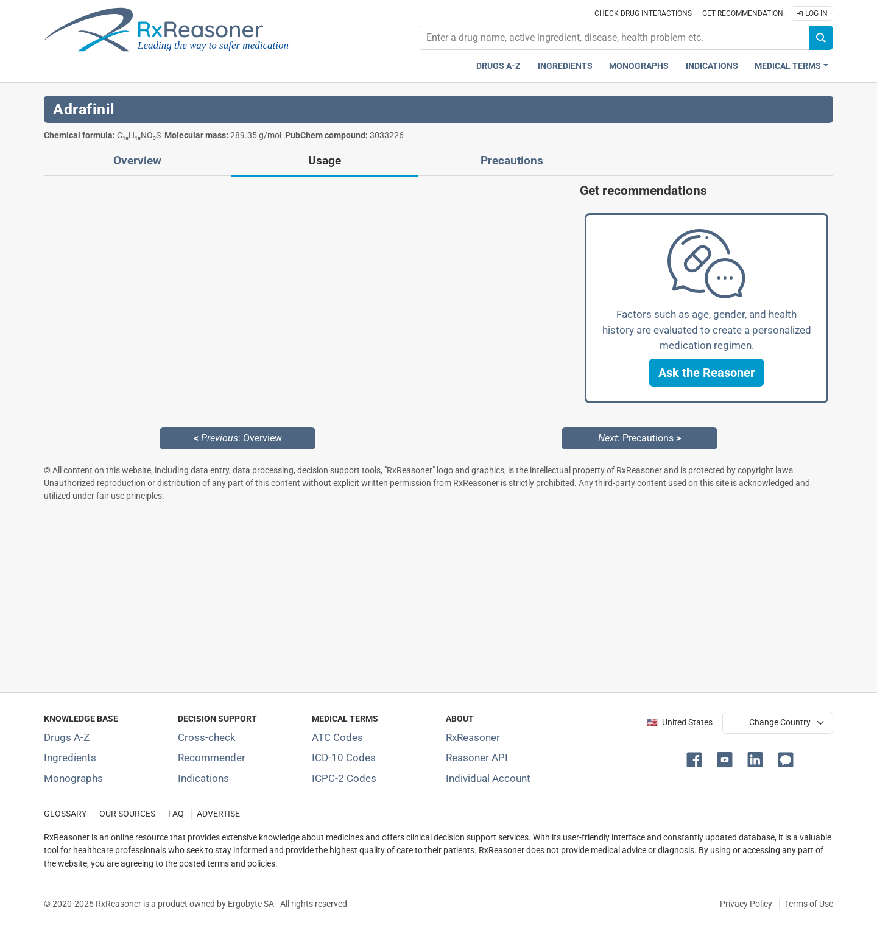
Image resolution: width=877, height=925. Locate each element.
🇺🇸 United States (680, 722)
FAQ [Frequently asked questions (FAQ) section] (176, 814)
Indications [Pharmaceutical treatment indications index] (712, 66)
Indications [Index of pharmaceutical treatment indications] (203, 778)
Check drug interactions (643, 13)
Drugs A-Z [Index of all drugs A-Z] (67, 737)
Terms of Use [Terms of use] (808, 904)
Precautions (512, 160)
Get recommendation (742, 13)
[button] (706, 373)
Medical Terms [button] (788, 66)
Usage (324, 160)
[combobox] (614, 38)
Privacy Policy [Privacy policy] (746, 904)
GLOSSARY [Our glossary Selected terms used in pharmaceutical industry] (65, 814)
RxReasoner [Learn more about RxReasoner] (473, 737)
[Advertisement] (409, 597)
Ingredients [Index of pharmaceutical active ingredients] (70, 757)
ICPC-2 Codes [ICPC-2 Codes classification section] (344, 778)
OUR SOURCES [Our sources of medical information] (127, 814)
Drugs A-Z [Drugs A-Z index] (498, 66)
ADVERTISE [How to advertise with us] (218, 814)
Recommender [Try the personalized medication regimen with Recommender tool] (211, 757)
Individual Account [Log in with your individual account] (488, 778)
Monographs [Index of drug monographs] (73, 778)
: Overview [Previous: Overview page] (238, 438)
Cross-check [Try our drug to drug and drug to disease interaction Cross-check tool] (207, 737)
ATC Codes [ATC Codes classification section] (337, 737)
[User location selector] (777, 723)
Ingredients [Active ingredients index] (565, 66)
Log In (812, 13)
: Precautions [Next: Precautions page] (639, 438)
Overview (137, 160)
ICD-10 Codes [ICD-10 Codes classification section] (344, 757)
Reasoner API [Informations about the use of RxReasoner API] (477, 757)
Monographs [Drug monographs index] (639, 66)
